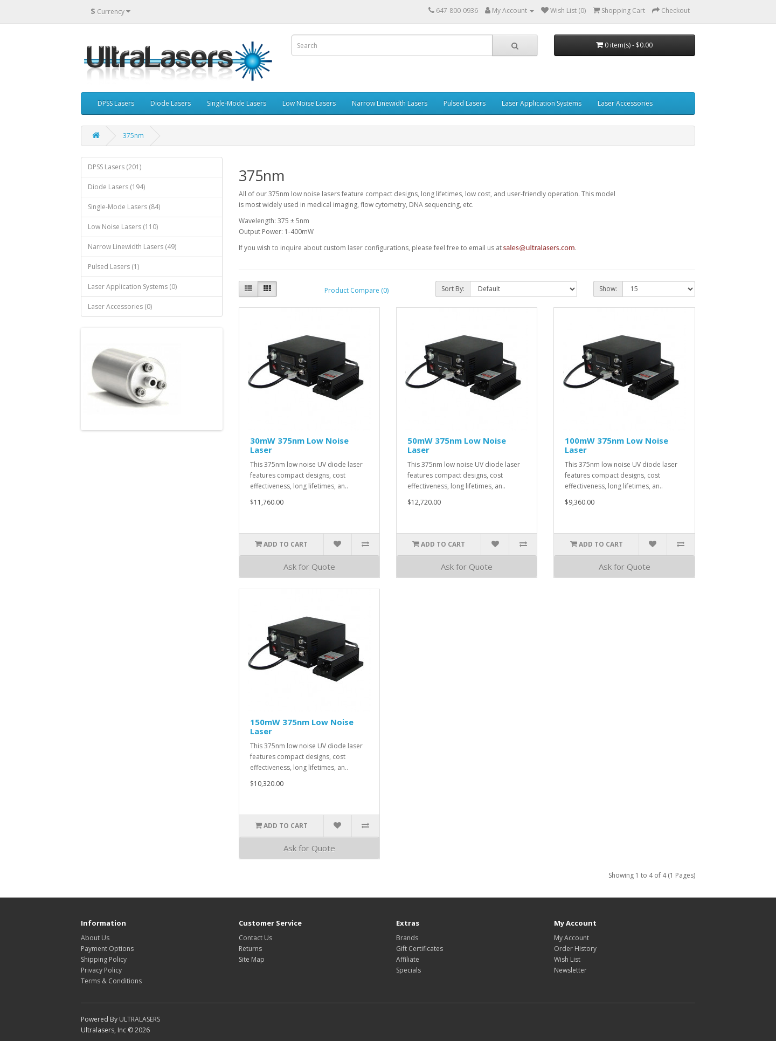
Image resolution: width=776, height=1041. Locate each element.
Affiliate (407, 959)
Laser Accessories (625, 103)
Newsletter (570, 970)
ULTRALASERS (139, 1019)
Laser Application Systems (541, 103)
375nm (133, 135)
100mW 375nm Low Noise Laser (616, 445)
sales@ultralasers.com (539, 247)
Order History (575, 948)
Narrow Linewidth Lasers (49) (132, 246)
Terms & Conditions (111, 980)
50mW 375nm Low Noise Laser (456, 445)
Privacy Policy (101, 970)
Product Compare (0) (356, 290)
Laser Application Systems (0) (132, 286)
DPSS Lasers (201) (114, 166)
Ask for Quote (309, 566)
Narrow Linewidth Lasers (389, 103)
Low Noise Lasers (309, 103)
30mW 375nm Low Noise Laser (299, 445)
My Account (571, 937)
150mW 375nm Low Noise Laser (302, 726)
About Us (95, 937)
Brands (407, 937)
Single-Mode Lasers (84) (124, 206)
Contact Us (255, 937)
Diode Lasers (170, 103)
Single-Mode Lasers (236, 103)
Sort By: (453, 288)
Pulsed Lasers (465, 103)
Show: (608, 288)
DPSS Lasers (116, 103)
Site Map (252, 959)
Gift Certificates (419, 948)
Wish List (567, 959)
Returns (250, 948)
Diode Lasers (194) (116, 186)
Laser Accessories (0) (120, 306)
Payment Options (107, 948)
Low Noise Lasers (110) (123, 226)
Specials (408, 970)
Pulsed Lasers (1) (113, 266)
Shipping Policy (104, 959)
